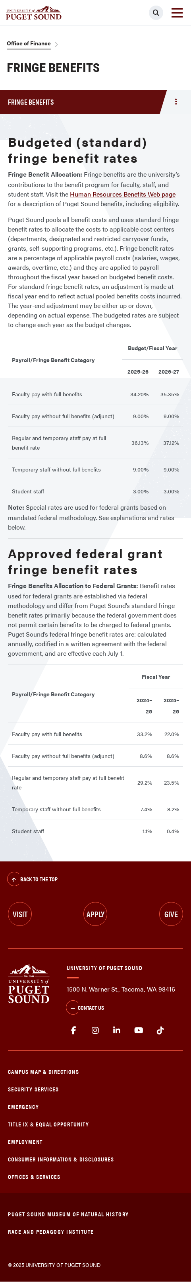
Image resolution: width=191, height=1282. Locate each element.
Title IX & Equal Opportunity (48, 1124)
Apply (95, 914)
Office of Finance (29, 43)
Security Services (33, 1089)
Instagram (95, 1031)
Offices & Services (34, 1176)
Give (171, 914)
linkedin (117, 1031)
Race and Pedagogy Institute (51, 1231)
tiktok (160, 1031)
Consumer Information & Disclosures (61, 1159)
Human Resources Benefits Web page (123, 194)
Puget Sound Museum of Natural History (68, 1214)
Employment (25, 1141)
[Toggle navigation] (177, 13)
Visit (20, 914)
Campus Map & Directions (43, 1071)
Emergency (23, 1106)
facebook (74, 1031)
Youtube (139, 1031)
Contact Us (85, 1008)
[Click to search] (156, 13)
